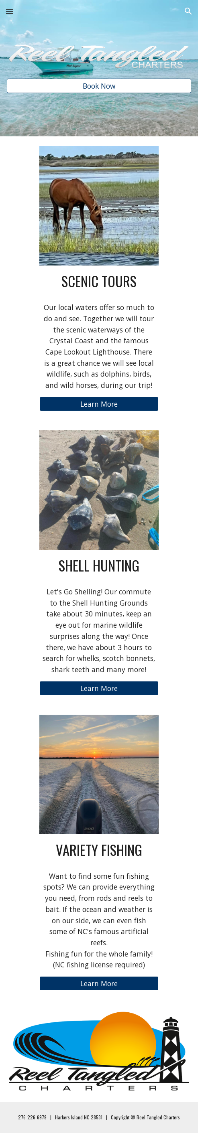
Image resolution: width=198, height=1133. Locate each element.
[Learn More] (99, 404)
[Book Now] (99, 86)
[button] (9, 11)
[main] (99, 281)
